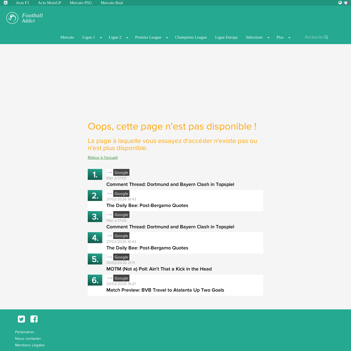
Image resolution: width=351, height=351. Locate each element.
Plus (280, 37)
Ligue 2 (115, 37)
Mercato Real (112, 3)
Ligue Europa (226, 37)
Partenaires (24, 332)
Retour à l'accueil (103, 157)
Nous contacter (28, 338)
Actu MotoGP (50, 3)
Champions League (191, 37)
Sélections (254, 37)
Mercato (67, 37)
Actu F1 (22, 3)
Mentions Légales (30, 345)
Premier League (148, 37)
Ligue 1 (88, 37)
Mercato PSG (81, 3)
